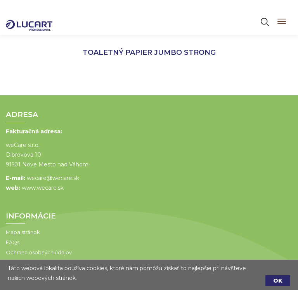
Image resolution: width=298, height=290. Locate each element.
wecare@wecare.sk (53, 178)
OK (277, 280)
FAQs (12, 242)
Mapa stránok (23, 232)
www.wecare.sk (43, 187)
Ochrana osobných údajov (39, 252)
